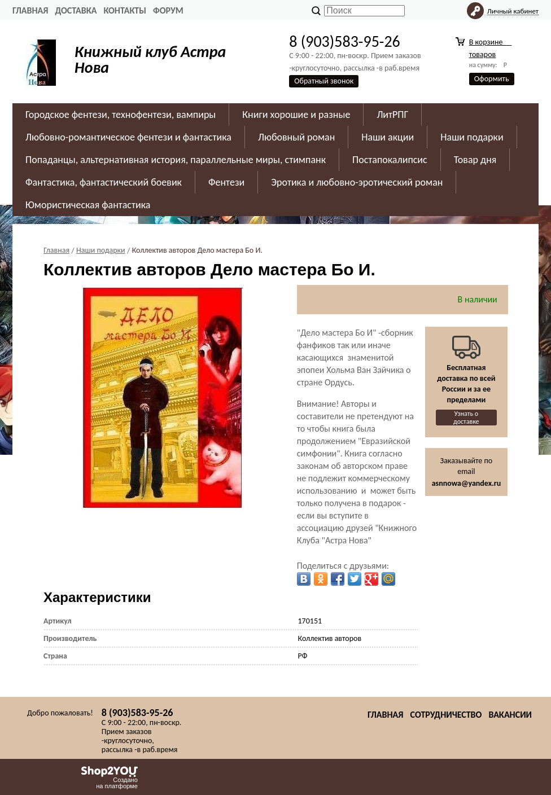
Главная (30, 10)
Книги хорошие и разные (296, 114)
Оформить (491, 79)
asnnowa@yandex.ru (466, 483)
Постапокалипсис (389, 159)
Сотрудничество (446, 714)
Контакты (124, 10)
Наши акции (387, 137)
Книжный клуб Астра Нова (150, 59)
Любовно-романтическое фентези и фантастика (128, 137)
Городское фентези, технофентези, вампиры (120, 114)
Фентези (226, 182)
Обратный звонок (323, 81)
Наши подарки (471, 137)
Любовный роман (296, 137)
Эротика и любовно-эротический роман (357, 182)
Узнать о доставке (466, 417)
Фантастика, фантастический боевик (103, 182)
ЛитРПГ (392, 114)
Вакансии (510, 714)
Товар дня (475, 159)
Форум (168, 10)
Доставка (76, 10)
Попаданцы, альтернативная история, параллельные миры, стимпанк (175, 159)
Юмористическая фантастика (87, 205)
